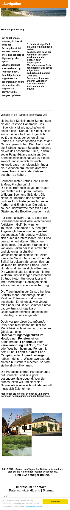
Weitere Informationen (33, 507)
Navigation (11, 4)
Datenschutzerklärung (24, 490)
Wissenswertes (34, 358)
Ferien (5, 141)
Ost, (39, 345)
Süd (45, 345)
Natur (39, 144)
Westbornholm (17, 348)
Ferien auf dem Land (30, 352)
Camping (7, 355)
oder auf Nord (22, 343)
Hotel (4, 338)
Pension (24, 338)
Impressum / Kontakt (31, 487)
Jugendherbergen (33, 355)
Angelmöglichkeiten (14, 231)
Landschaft (31, 271)
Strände (11, 147)
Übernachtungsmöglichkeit (20, 335)
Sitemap (48, 490)
